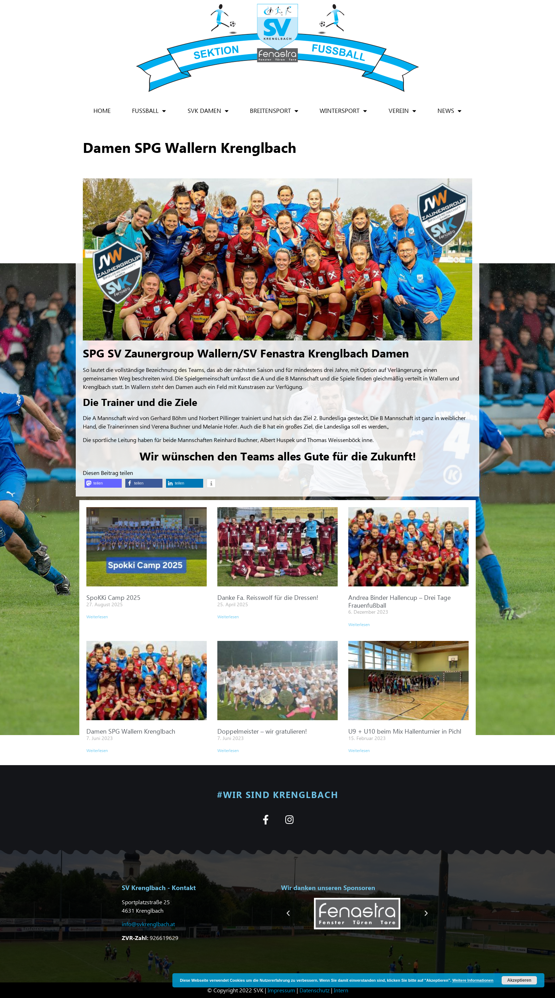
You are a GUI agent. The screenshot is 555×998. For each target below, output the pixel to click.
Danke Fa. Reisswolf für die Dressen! (267, 597)
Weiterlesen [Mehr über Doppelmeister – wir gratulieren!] (228, 750)
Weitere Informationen (472, 980)
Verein (402, 110)
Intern (341, 990)
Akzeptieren (519, 980)
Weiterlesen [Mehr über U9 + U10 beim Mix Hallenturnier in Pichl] (359, 750)
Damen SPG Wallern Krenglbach (130, 731)
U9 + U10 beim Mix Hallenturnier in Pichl (404, 731)
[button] (103, 483)
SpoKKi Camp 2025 (113, 597)
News (449, 110)
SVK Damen (208, 110)
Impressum (281, 990)
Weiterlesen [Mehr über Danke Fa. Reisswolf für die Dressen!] (228, 616)
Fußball (149, 110)
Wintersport (343, 110)
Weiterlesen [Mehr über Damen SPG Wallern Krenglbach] (97, 750)
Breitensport (274, 110)
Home (102, 111)
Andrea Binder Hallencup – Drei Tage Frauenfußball (399, 601)
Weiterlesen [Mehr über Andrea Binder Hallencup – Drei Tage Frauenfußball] (359, 624)
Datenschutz (314, 990)
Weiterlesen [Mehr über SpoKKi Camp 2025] (97, 616)
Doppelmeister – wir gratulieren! (262, 731)
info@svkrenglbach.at (148, 924)
